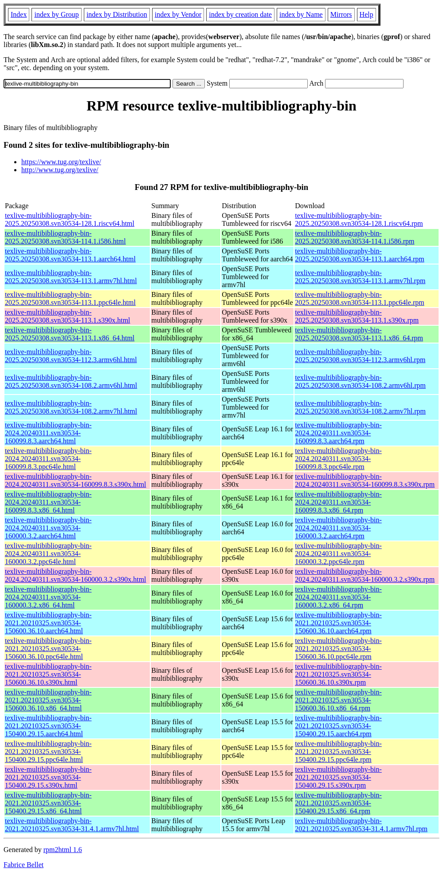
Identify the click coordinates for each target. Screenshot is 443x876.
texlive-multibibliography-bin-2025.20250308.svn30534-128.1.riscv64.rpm (359, 219)
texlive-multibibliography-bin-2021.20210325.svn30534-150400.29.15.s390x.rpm (338, 777)
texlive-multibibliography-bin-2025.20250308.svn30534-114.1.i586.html (65, 237)
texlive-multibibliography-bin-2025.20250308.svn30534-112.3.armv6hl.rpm (360, 355)
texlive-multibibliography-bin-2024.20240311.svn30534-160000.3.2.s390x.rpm (365, 575)
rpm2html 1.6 (62, 849)
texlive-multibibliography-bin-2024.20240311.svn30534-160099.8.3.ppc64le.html (48, 458)
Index (19, 14)
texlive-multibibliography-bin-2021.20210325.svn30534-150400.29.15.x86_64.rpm (338, 803)
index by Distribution (116, 14)
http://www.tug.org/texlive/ (59, 170)
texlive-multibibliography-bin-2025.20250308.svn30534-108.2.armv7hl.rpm (360, 407)
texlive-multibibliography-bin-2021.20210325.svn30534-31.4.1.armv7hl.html (72, 825)
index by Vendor (178, 14)
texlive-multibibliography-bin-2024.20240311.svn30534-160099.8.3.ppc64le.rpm (338, 458)
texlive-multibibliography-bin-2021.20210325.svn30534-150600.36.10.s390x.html (48, 674)
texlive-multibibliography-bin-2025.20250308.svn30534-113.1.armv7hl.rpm (360, 276)
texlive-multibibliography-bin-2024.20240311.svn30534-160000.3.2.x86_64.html (48, 597)
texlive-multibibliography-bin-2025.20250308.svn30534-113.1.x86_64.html (69, 334)
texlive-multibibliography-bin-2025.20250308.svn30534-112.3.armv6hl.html (71, 355)
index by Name (301, 14)
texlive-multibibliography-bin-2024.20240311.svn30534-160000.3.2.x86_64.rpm (338, 597)
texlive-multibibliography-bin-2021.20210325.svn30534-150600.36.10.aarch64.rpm (338, 623)
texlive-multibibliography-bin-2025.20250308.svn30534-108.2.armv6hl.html (71, 381)
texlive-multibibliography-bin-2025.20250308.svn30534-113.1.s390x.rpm (357, 316)
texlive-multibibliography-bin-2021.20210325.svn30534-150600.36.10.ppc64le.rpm (338, 648)
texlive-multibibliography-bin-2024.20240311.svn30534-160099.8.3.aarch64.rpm (338, 433)
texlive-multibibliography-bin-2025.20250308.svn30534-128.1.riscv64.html (69, 219)
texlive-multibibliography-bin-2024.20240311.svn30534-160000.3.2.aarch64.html (48, 528)
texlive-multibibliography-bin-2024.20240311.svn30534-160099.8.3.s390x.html (75, 480)
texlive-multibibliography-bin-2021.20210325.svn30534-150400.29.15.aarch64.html (48, 726)
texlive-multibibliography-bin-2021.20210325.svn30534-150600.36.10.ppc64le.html (48, 648)
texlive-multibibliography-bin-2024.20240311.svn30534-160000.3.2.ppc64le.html (48, 553)
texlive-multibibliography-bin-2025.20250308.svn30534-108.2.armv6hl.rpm (360, 381)
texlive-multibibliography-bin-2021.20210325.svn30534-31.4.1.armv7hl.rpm (361, 825)
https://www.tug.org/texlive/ (61, 162)
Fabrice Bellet (23, 864)
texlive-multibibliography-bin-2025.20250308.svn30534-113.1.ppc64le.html (70, 298)
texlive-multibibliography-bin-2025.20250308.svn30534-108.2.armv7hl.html (71, 407)
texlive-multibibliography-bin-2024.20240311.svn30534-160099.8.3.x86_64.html (48, 502)
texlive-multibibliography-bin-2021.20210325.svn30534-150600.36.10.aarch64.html (48, 623)
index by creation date (240, 14)
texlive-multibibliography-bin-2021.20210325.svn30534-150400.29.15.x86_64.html (48, 803)
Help (366, 14)
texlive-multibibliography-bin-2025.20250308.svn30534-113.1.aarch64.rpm (359, 255)
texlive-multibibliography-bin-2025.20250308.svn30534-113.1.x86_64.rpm (359, 334)
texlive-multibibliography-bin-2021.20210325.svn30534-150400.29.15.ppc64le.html (48, 751)
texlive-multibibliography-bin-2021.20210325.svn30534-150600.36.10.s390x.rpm (338, 674)
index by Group (56, 14)
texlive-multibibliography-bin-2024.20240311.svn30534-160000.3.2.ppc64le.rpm (338, 553)
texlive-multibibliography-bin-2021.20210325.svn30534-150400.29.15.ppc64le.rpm (338, 751)
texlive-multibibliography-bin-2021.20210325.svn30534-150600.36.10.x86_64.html (48, 700)
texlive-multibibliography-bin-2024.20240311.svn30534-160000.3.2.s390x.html (75, 575)
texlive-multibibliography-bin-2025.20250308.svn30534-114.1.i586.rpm (354, 237)
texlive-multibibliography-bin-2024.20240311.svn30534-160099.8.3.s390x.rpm (365, 480)
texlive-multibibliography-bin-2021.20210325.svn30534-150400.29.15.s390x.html (48, 777)
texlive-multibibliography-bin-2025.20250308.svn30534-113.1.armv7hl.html (71, 276)
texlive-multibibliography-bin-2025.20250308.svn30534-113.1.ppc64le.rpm (359, 298)
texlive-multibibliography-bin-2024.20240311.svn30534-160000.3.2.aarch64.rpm (338, 528)
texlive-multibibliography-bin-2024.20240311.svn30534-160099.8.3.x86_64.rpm (338, 502)
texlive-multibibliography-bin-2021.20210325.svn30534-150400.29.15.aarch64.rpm (338, 726)
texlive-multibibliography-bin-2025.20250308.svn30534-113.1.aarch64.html (70, 255)
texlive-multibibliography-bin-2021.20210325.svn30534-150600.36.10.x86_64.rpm (338, 700)
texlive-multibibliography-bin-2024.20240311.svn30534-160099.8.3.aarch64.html (48, 433)
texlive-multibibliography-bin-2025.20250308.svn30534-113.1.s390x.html (67, 316)
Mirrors (341, 14)
